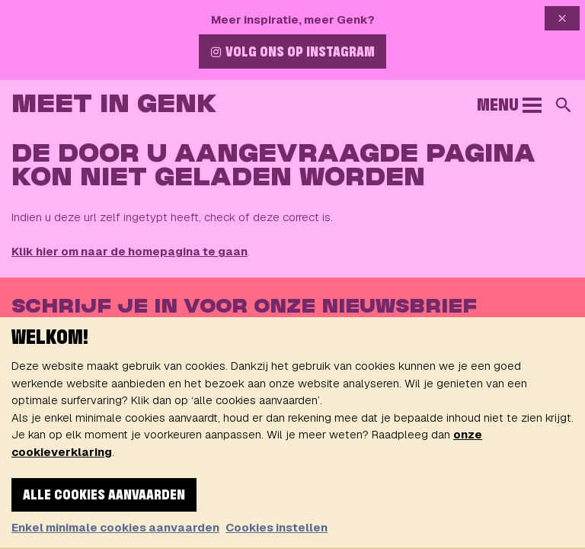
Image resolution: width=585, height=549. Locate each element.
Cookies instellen (276, 527)
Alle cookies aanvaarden (104, 496)
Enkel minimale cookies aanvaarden (115, 527)
